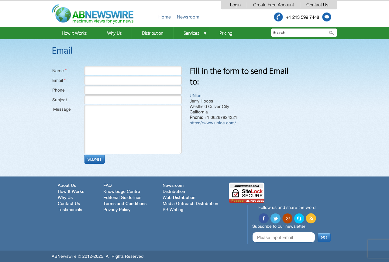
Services (191, 33)
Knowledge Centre (121, 192)
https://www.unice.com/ (213, 122)
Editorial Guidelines (122, 198)
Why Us (114, 33)
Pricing (225, 33)
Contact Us (317, 5)
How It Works (71, 192)
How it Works (74, 33)
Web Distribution (179, 198)
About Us (67, 185)
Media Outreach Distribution (190, 204)
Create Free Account (273, 5)
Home (164, 16)
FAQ (107, 185)
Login (235, 5)
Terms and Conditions (124, 204)
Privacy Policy (116, 210)
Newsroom (188, 16)
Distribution (152, 33)
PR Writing (173, 210)
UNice (195, 95)
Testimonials (70, 210)
